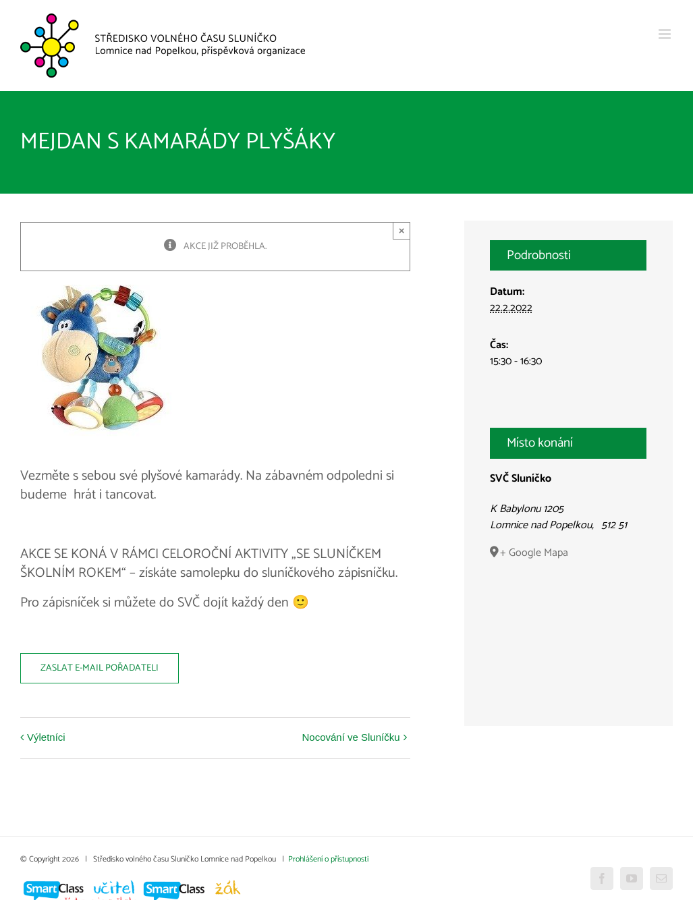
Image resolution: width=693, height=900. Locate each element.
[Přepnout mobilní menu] (666, 34)
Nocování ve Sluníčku (350, 737)
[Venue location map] (568, 630)
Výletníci (46, 737)
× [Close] (402, 230)
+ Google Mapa (534, 552)
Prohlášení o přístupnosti (328, 859)
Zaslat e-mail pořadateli (99, 668)
